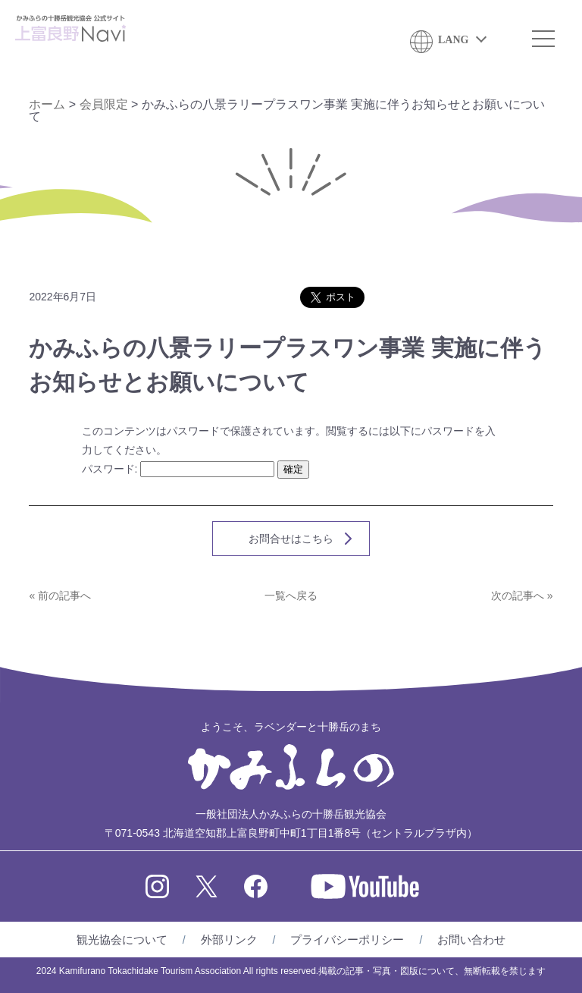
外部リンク (229, 939)
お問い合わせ (471, 939)
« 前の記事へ (60, 595)
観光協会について (122, 939)
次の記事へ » (522, 595)
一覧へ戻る (291, 595)
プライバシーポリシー (347, 939)
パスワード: (178, 469)
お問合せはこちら (291, 539)
